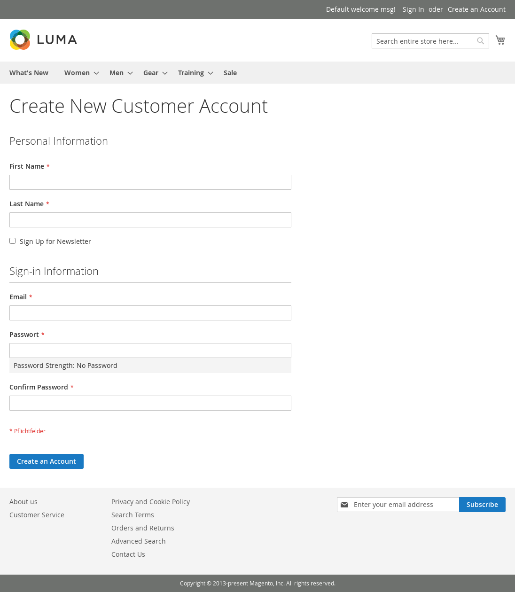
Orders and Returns (142, 527)
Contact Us (128, 554)
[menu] (257, 73)
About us (23, 501)
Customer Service (36, 514)
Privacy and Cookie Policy (150, 501)
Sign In (413, 9)
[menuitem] (29, 73)
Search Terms (132, 514)
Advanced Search (138, 541)
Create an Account (477, 9)
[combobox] (430, 40)
